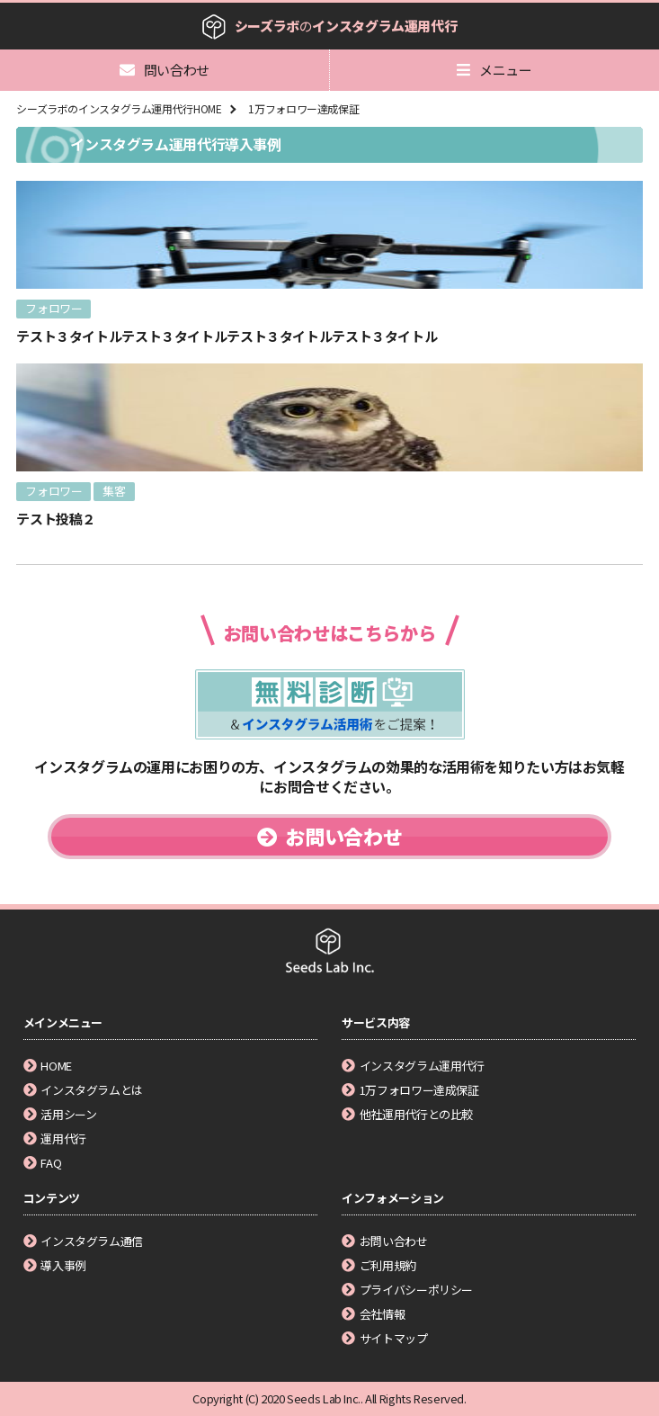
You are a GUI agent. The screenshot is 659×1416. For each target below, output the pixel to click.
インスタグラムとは (83, 1089)
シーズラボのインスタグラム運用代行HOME (118, 108)
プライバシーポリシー (407, 1289)
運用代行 (54, 1138)
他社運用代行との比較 (407, 1114)
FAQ (42, 1162)
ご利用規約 (379, 1265)
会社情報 (373, 1313)
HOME (47, 1065)
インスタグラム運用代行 (413, 1065)
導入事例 (54, 1265)
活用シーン (60, 1114)
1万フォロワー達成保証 (303, 108)
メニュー (494, 69)
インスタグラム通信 (83, 1241)
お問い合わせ (329, 835)
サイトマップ (384, 1338)
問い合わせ (164, 69)
